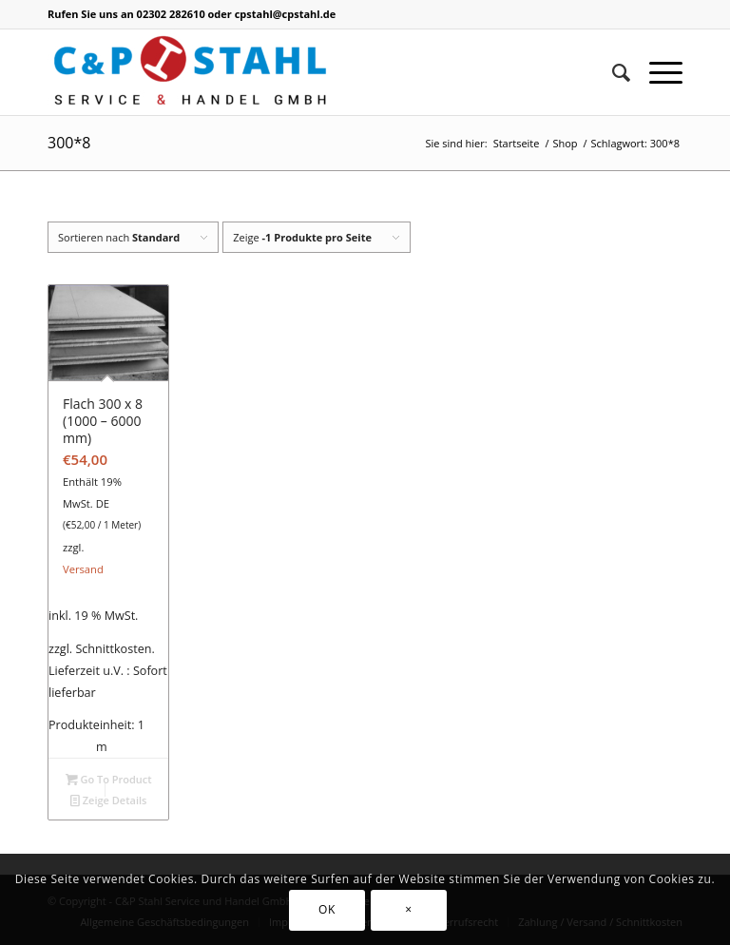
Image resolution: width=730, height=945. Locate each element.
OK (327, 909)
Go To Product (109, 779)
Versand (83, 569)
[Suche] (611, 72)
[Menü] (656, 72)
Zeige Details (108, 800)
